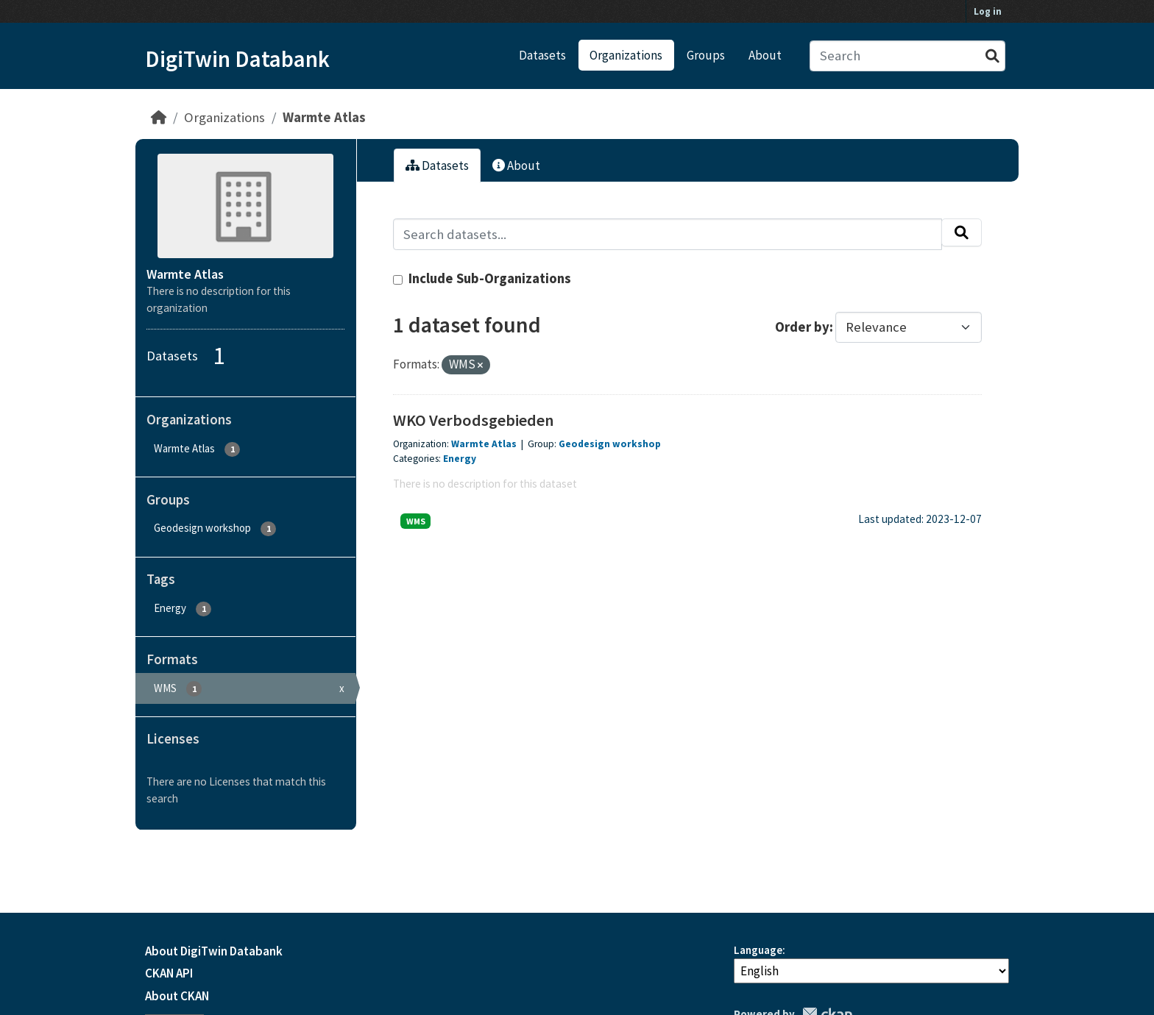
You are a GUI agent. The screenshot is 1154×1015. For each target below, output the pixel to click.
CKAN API (169, 973)
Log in (988, 11)
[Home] (158, 117)
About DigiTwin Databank (214, 951)
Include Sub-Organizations (482, 278)
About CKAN (177, 996)
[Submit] (992, 56)
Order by (802, 326)
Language (758, 950)
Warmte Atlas (324, 117)
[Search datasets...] (908, 56)
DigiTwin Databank (237, 59)
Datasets (542, 55)
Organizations (626, 55)
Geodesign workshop (610, 444)
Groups (706, 55)
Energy (459, 458)
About (765, 55)
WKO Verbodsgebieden (473, 420)
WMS (415, 521)
